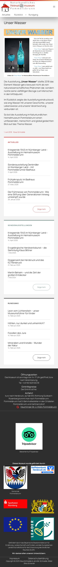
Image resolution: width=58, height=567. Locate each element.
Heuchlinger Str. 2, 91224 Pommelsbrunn (39, 407)
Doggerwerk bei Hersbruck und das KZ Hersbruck (26, 261)
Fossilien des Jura (17, 333)
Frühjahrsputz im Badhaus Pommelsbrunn (21, 180)
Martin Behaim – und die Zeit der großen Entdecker (24, 273)
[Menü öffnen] (54, 6)
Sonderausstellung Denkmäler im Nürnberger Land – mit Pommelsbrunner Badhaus (23, 167)
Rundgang (33, 14)
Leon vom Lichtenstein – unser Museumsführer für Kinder (23, 312)
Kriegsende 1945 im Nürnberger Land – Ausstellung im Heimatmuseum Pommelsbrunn (28, 152)
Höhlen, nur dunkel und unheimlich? (26, 323)
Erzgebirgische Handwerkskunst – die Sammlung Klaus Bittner (27, 249)
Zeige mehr (41, 209)
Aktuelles (6, 14)
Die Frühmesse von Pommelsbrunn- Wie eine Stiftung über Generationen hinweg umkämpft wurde (28, 194)
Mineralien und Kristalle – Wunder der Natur (25, 344)
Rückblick (18, 14)
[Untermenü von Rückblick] (25, 14)
